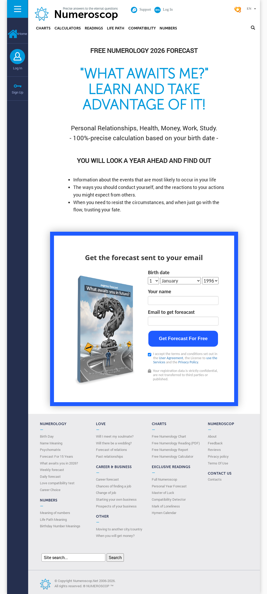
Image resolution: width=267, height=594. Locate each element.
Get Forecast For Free (183, 338)
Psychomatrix (50, 449)
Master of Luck (163, 492)
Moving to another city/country (119, 529)
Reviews (214, 449)
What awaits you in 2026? (59, 463)
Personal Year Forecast (169, 486)
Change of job (106, 492)
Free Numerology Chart (169, 436)
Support (141, 9)
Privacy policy (218, 456)
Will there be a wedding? (114, 443)
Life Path (115, 28)
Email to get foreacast (171, 312)
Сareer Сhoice (50, 489)
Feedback (215, 443)
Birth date (158, 272)
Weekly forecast (52, 469)
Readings (94, 28)
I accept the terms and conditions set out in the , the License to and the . (182, 358)
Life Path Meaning (53, 519)
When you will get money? (115, 535)
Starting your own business (116, 499)
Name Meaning (51, 443)
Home (17, 33)
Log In (17, 68)
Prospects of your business (116, 506)
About (212, 436)
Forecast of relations (111, 449)
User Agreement (171, 358)
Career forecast (107, 479)
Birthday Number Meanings (60, 526)
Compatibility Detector (169, 499)
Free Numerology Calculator (172, 456)
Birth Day (47, 436)
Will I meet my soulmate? (115, 436)
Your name (159, 291)
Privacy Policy (188, 362)
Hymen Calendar (164, 512)
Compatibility (142, 28)
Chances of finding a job (113, 486)
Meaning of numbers (55, 512)
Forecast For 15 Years (56, 456)
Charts (43, 28)
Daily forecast (50, 476)
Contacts (215, 479)
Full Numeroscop (164, 479)
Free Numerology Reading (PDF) (176, 443)
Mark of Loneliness (166, 506)
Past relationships (109, 456)
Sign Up (17, 92)
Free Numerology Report (170, 449)
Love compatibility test (57, 483)
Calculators (67, 28)
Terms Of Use (218, 463)
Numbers (168, 28)
